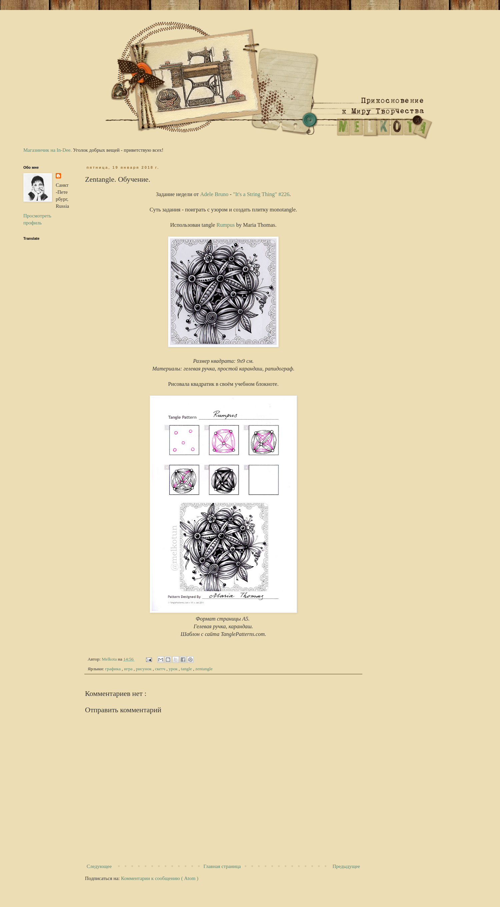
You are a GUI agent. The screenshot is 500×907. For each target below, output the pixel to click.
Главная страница (222, 866)
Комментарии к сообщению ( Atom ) (159, 878)
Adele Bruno (214, 194)
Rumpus (225, 225)
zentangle (204, 668)
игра (129, 668)
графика (113, 668)
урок (174, 668)
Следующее (99, 866)
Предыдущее (346, 866)
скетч (160, 668)
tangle (187, 668)
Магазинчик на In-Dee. (47, 150)
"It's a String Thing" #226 (261, 194)
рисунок (144, 668)
